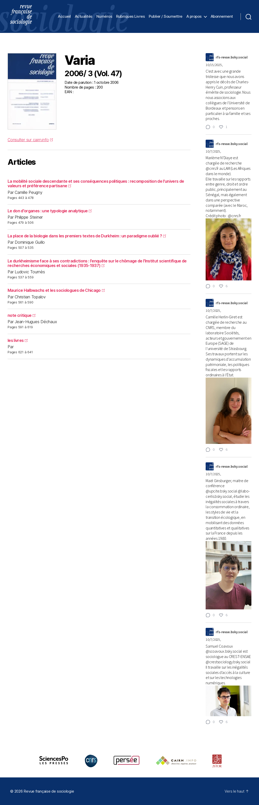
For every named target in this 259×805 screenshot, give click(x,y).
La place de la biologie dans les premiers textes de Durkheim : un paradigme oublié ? (87, 235)
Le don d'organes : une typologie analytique (50, 210)
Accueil (64, 16)
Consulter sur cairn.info (30, 139)
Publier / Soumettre (165, 16)
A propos (194, 16)
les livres (18, 340)
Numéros (104, 16)
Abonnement (222, 16)
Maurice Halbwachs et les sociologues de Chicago (56, 290)
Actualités (83, 16)
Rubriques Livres (130, 16)
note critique (21, 315)
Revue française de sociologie (49, 791)
